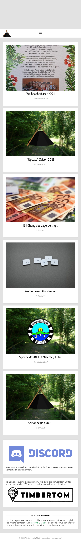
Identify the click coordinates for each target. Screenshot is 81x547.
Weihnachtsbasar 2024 (40, 94)
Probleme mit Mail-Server (40, 291)
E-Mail (42, 522)
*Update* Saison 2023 (40, 160)
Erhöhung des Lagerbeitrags (40, 225)
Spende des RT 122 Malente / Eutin (40, 357)
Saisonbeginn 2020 (40, 423)
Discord (34, 522)
